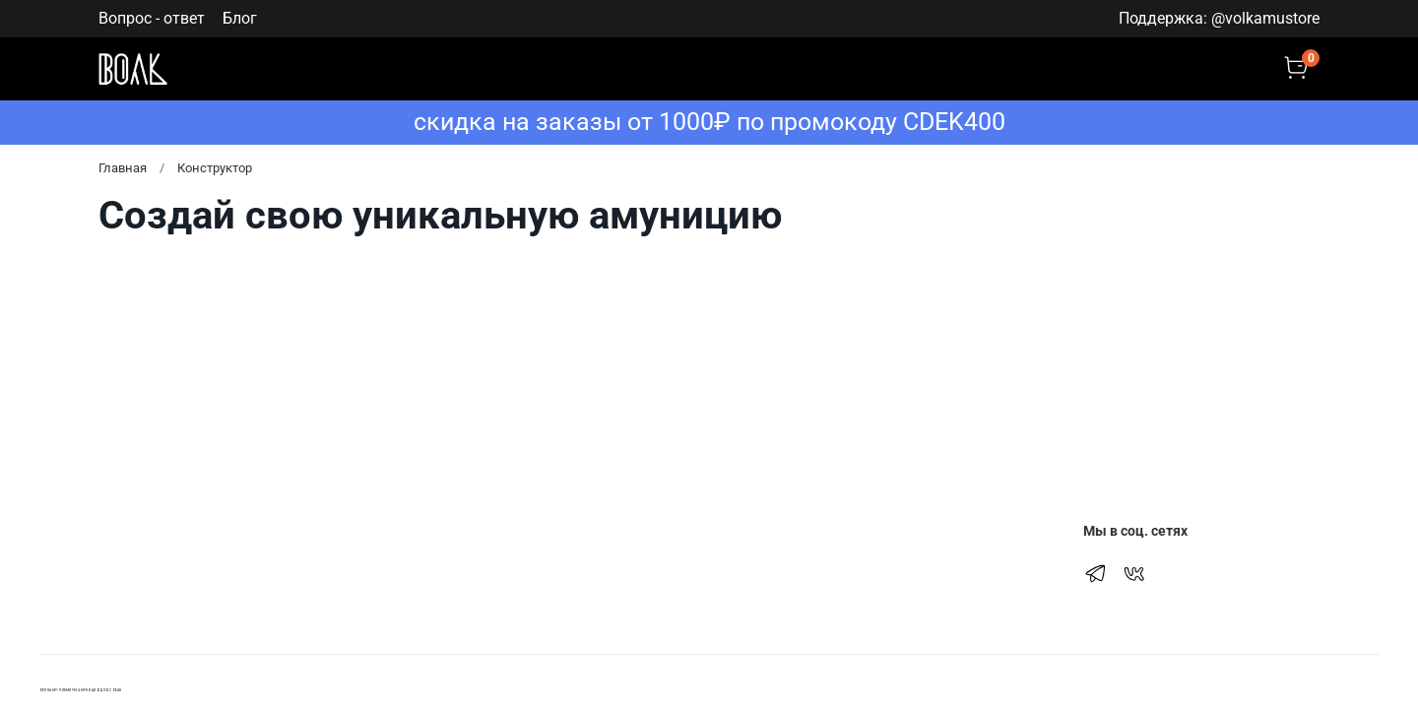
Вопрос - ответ (151, 18)
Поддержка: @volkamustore (1219, 18)
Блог (240, 18)
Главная (122, 168)
